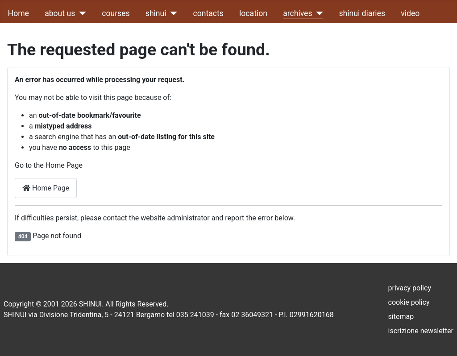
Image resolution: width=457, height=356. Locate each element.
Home (18, 13)
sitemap (401, 316)
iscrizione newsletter (420, 331)
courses (115, 13)
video (410, 13)
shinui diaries (362, 13)
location (253, 13)
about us (60, 13)
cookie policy (409, 302)
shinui (155, 13)
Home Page (45, 188)
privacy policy (409, 288)
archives (297, 13)
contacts (208, 13)
